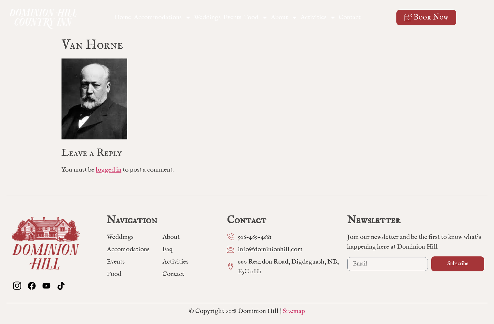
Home (122, 17)
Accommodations (162, 17)
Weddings (207, 17)
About (284, 17)
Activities (318, 17)
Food (256, 17)
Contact (350, 17)
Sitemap (294, 311)
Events (232, 17)
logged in (108, 170)
